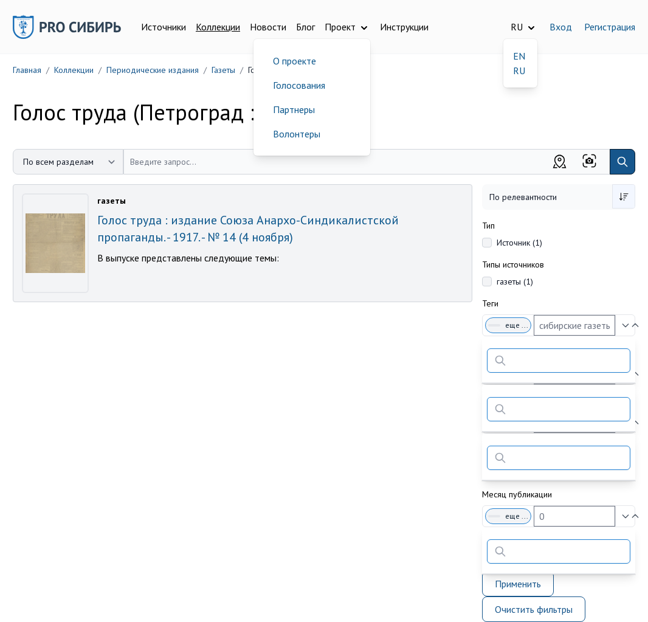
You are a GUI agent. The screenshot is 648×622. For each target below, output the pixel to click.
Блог (305, 27)
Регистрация (609, 27)
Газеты (223, 69)
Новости (268, 27)
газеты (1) (515, 281)
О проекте (294, 61)
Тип (488, 225)
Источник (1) (519, 242)
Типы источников (513, 264)
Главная (27, 69)
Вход (561, 27)
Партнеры (294, 109)
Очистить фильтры (534, 609)
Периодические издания (152, 69)
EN (519, 56)
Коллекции (218, 27)
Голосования (299, 85)
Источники (163, 27)
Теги (490, 303)
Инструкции (404, 27)
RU (519, 70)
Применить (518, 584)
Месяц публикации (517, 494)
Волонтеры (296, 134)
